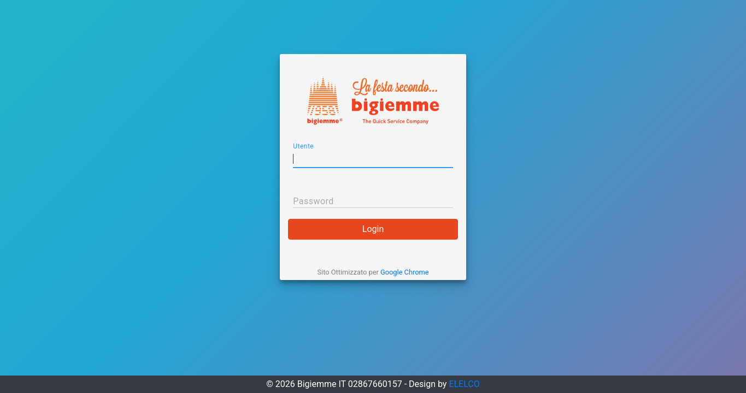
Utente (303, 146)
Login (373, 229)
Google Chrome (404, 272)
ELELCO (464, 384)
